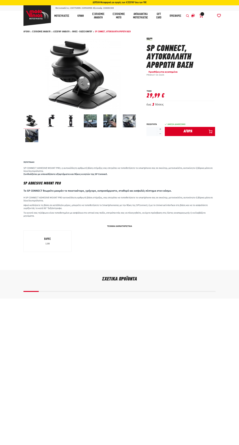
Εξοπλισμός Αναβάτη (41, 31)
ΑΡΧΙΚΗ (26, 31)
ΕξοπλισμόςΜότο (119, 16)
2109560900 (87, 8)
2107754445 (75, 8)
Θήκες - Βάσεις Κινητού (82, 31)
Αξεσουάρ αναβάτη (61, 31)
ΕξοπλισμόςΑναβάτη (98, 16)
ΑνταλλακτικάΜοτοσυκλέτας (140, 16)
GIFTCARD (158, 16)
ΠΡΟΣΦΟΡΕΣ (175, 16)
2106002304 (108, 8)
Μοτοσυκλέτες (61, 16)
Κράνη (80, 16)
